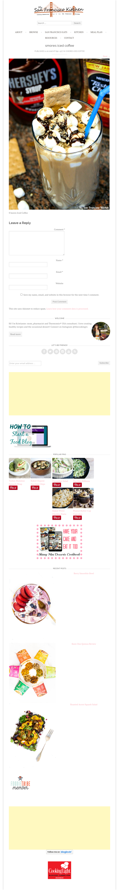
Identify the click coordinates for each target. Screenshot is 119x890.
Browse (33, 32)
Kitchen (79, 32)
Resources (51, 37)
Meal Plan (96, 32)
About (18, 32)
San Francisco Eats (56, 32)
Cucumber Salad (60, 481)
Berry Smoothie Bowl (84, 573)
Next (106, 56)
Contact (69, 37)
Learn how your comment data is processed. (67, 308)
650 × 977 (59, 51)
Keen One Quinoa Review (84, 643)
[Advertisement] (59, 393)
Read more (15, 334)
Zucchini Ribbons (83, 479)
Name (59, 260)
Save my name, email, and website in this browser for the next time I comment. (61, 294)
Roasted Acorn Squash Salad (83, 704)
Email (59, 271)
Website (59, 283)
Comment (59, 229)
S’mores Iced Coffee (75, 51)
